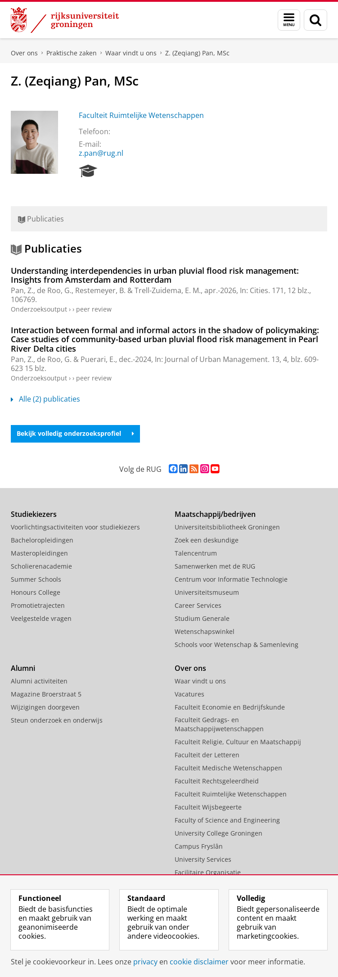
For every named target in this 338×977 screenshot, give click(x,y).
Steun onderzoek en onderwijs (57, 720)
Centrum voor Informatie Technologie (231, 579)
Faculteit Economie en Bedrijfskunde (230, 707)
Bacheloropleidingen (42, 540)
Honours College (35, 592)
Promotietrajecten (38, 605)
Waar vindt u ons (131, 53)
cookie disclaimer (199, 962)
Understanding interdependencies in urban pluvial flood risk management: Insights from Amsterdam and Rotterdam (155, 275)
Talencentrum (196, 553)
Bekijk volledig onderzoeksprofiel (75, 433)
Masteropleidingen (39, 553)
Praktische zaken (71, 53)
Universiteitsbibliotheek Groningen (227, 527)
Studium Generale (202, 618)
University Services (203, 859)
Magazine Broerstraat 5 (46, 694)
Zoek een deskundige (207, 540)
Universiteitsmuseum (207, 592)
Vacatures (189, 694)
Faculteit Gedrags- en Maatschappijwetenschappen (219, 724)
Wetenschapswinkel (204, 631)
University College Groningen (218, 833)
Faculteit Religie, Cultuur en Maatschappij (238, 741)
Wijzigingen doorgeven (45, 707)
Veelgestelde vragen (41, 618)
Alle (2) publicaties (45, 399)
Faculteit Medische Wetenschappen (228, 768)
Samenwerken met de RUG (215, 566)
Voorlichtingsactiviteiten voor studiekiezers (75, 527)
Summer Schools (36, 579)
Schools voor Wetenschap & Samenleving (236, 644)
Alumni (23, 668)
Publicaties (41, 219)
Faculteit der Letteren (207, 755)
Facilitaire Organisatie (208, 872)
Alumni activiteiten (39, 681)
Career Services (198, 605)
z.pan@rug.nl (101, 153)
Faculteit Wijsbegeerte (208, 807)
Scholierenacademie (41, 566)
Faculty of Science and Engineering (227, 820)
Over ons (24, 53)
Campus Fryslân (199, 846)
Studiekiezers (34, 514)
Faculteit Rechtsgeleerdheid (217, 781)
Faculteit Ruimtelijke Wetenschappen (141, 115)
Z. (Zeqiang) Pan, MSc (197, 53)
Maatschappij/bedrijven (215, 514)
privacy (145, 962)
